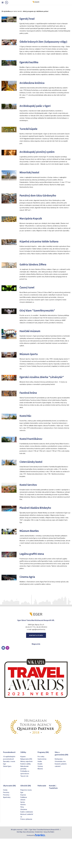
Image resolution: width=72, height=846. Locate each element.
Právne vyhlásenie (26, 827)
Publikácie (23, 805)
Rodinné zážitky (25, 771)
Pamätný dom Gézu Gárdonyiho (41, 199)
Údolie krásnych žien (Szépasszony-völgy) (43, 43)
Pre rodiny (41, 764)
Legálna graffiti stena (34, 561)
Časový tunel (28, 291)
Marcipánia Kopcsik (33, 222)
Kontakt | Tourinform (54, 794)
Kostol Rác (27, 423)
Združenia (23, 817)
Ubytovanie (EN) (8, 794)
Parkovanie (42, 793)
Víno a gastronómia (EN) (60, 762)
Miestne (40, 776)
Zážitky (23, 759)
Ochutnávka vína (60, 771)
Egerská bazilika (30, 66)
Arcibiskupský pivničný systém (40, 155)
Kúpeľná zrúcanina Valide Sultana (42, 245)
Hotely (5, 800)
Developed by (36, 843)
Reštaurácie (59, 769)
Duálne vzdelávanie (26, 819)
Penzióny (6, 802)
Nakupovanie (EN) (26, 766)
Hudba (40, 769)
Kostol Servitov (30, 492)
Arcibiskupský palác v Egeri (37, 109)
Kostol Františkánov (33, 446)
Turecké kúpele (30, 132)
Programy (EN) (44, 759)
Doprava (23, 802)
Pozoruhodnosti (10, 759)
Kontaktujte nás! (36, 643)
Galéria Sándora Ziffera (35, 268)
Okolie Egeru (7, 774)
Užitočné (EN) (26, 793)
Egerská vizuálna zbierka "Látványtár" (36, 382)
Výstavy (40, 774)
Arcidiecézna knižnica (34, 86)
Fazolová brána (30, 400)
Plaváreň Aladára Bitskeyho (38, 515)
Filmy (22, 814)
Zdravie (22, 807)
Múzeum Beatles (31, 538)
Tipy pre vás (24, 783)
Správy (22, 810)
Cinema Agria (28, 584)
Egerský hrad (28, 18)
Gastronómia (42, 766)
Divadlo (40, 771)
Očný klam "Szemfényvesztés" (40, 314)
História (23, 812)
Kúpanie (23, 764)
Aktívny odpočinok (26, 769)
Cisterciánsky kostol (33, 469)
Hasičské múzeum (32, 335)
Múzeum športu (30, 358)
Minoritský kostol (31, 176)
